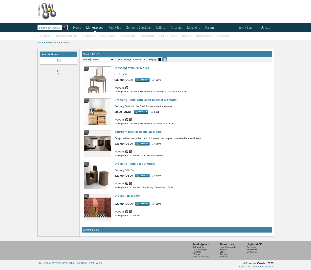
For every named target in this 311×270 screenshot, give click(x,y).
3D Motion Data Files (66, 36)
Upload (265, 27)
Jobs (222, 252)
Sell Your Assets (201, 256)
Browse (65, 42)
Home (77, 27)
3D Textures (88, 36)
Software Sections (138, 27)
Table (170, 187)
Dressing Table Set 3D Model (134, 163)
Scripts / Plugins (168, 36)
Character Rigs (127, 36)
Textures (186, 36)
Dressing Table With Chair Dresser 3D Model (145, 99)
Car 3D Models (107, 36)
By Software (223, 36)
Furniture (171, 91)
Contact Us (252, 252)
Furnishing (158, 91)
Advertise (251, 247)
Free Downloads (228, 247)
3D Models (45, 36)
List (164, 59)
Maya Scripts (147, 36)
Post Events (95, 263)
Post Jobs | (69, 263)
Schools (224, 256)
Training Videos (204, 36)
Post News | (82, 263)
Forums (223, 249)
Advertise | (57, 263)
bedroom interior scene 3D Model (138, 131)
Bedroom (182, 91)
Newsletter (252, 249)
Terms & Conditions (263, 266)
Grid (159, 59)
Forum (209, 27)
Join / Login (246, 27)
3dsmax (133, 91)
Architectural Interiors (163, 123)
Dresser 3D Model (127, 195)
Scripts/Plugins (200, 249)
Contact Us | (246, 266)
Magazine (193, 27)
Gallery (160, 27)
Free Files (114, 27)
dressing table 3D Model (131, 67)
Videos (196, 254)
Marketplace (94, 27)
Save (158, 80)
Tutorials (176, 27)
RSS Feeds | (44, 263)
